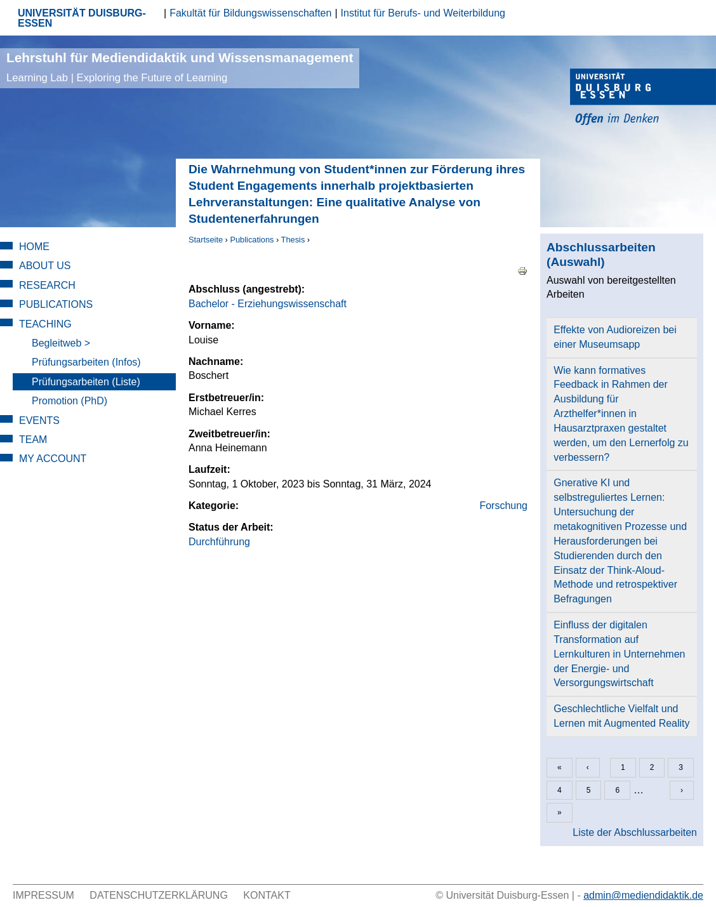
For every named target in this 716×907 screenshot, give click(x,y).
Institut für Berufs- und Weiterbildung (423, 13)
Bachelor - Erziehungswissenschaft (268, 303)
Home (34, 246)
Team (33, 439)
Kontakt (266, 895)
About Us (45, 265)
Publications (252, 239)
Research (47, 285)
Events (39, 420)
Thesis (293, 239)
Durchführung (219, 541)
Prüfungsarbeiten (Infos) (86, 362)
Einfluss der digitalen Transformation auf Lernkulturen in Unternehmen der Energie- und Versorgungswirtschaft (619, 653)
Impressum (43, 895)
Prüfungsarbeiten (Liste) (86, 381)
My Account (52, 458)
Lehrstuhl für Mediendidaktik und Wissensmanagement (179, 67)
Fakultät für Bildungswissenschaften (250, 13)
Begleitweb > (61, 343)
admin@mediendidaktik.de (643, 895)
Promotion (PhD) (69, 400)
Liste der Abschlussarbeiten (635, 832)
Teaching (45, 324)
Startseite (206, 239)
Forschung (503, 505)
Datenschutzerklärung (159, 895)
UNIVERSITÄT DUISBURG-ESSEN (82, 18)
